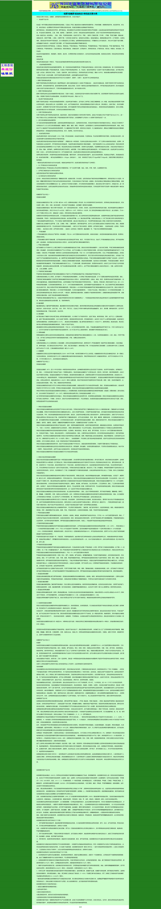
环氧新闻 (113, 11)
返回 (80, 907)
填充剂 (89, 11)
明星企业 (108, 11)
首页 (53, 11)
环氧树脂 (57, 11)
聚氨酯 (72, 11)
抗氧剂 (103, 11)
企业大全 (119, 11)
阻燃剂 (85, 11)
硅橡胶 (77, 11)
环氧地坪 (67, 11)
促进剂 (81, 11)
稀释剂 (94, 11)
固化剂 (63, 11)
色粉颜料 (98, 11)
